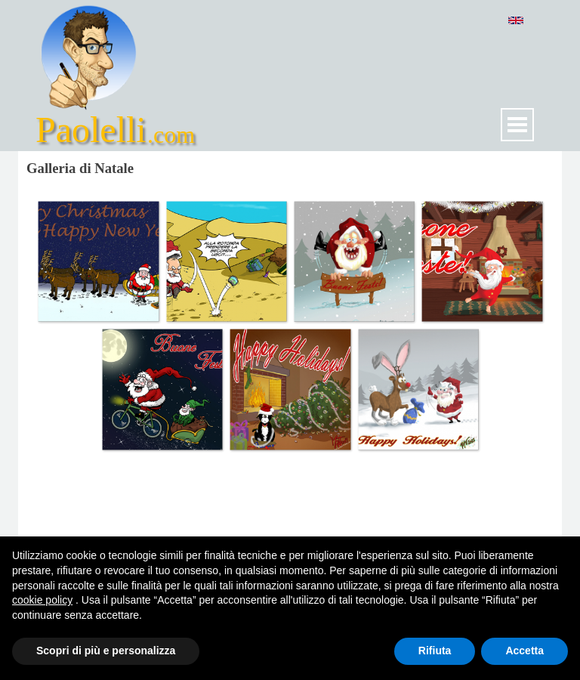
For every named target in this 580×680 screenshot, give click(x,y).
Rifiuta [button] (435, 650)
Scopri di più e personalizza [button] (105, 650)
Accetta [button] (524, 650)
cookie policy (42, 600)
